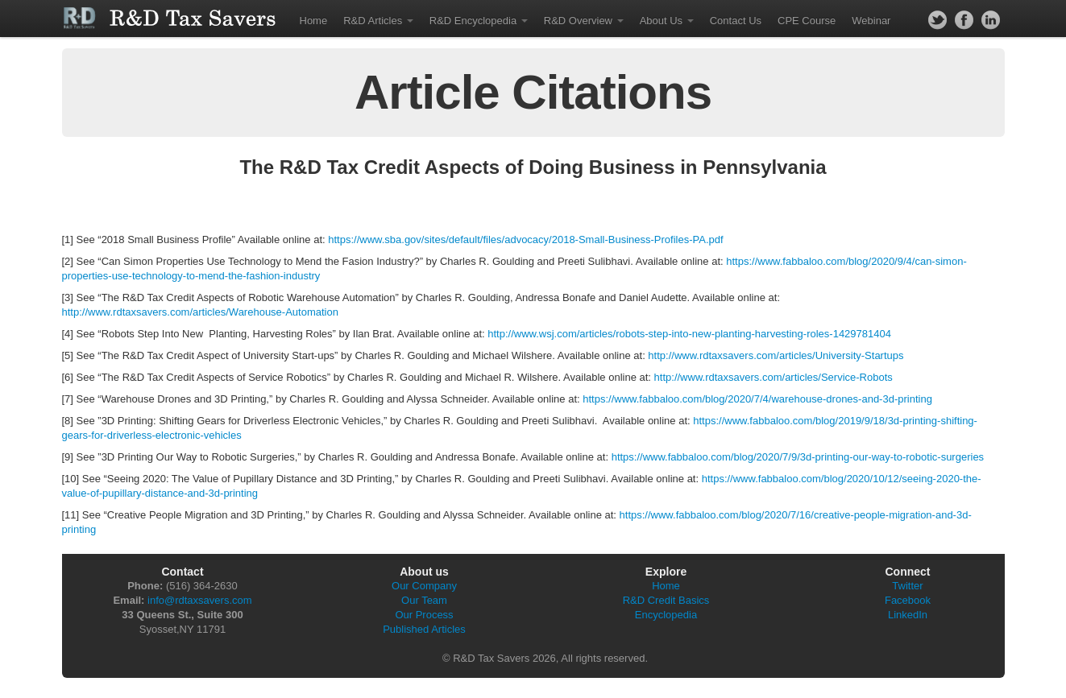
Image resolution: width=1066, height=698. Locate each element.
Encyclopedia (666, 615)
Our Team (424, 600)
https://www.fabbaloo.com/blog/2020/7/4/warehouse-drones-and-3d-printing (757, 399)
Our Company (424, 586)
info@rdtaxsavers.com (199, 600)
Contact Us (735, 20)
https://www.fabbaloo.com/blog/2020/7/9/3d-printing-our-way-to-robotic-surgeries (798, 457)
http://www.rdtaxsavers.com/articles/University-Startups (775, 355)
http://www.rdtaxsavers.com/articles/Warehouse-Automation (200, 312)
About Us (667, 20)
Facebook (908, 600)
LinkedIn (907, 615)
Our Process (424, 615)
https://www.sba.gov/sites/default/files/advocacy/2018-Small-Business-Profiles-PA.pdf (525, 239)
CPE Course (807, 20)
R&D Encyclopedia (478, 20)
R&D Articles (378, 20)
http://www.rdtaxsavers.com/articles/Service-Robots (773, 377)
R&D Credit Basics (666, 600)
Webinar (871, 20)
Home (314, 20)
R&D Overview (584, 20)
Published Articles (424, 629)
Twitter (907, 586)
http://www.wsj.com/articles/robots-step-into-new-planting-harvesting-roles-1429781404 (689, 334)
